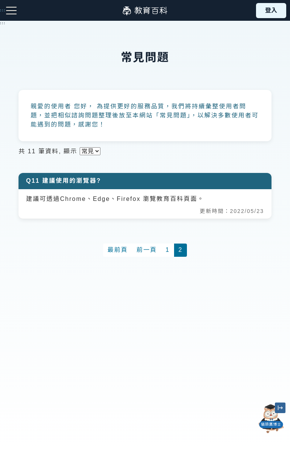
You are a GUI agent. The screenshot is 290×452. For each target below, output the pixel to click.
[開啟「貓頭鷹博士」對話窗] (271, 418)
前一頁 (147, 250)
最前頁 (118, 250)
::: (3, 23)
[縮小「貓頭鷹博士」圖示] (280, 408)
